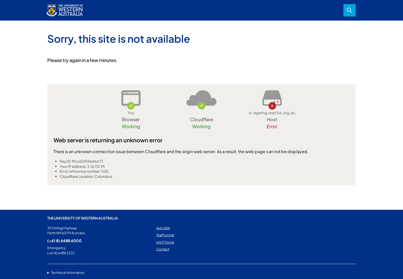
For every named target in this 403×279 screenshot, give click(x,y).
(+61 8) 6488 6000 (64, 240)
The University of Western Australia (82, 218)
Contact (162, 249)
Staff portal (165, 235)
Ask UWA (163, 228)
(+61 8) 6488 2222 (61, 253)
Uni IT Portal (165, 242)
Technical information (67, 273)
